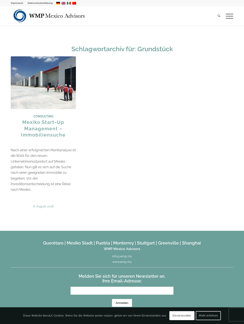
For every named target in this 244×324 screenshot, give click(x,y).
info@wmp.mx (122, 256)
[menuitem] (18, 3)
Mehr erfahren (208, 315)
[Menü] (228, 16)
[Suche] (219, 16)
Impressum (17, 3)
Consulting (43, 116)
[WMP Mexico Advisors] (49, 16)
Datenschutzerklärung (40, 3)
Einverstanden (182, 315)
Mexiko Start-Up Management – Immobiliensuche (43, 128)
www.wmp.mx (122, 262)
